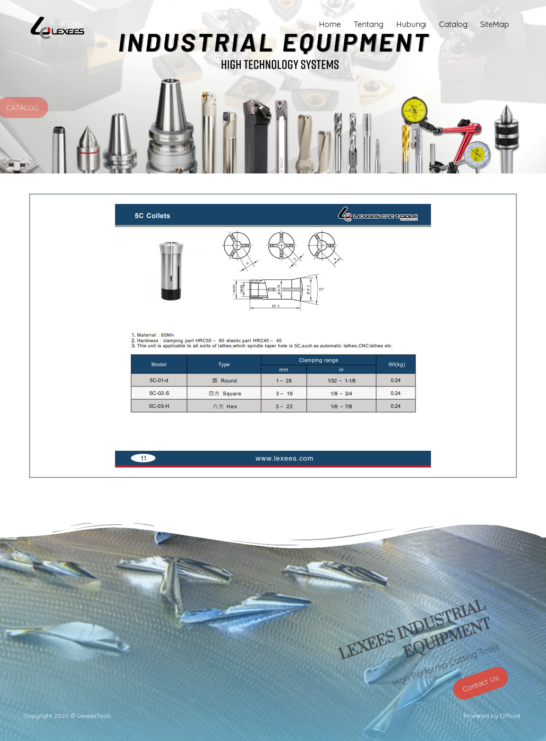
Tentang (368, 24)
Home (330, 24)
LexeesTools (94, 716)
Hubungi (411, 24)
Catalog (453, 24)
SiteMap (494, 24)
